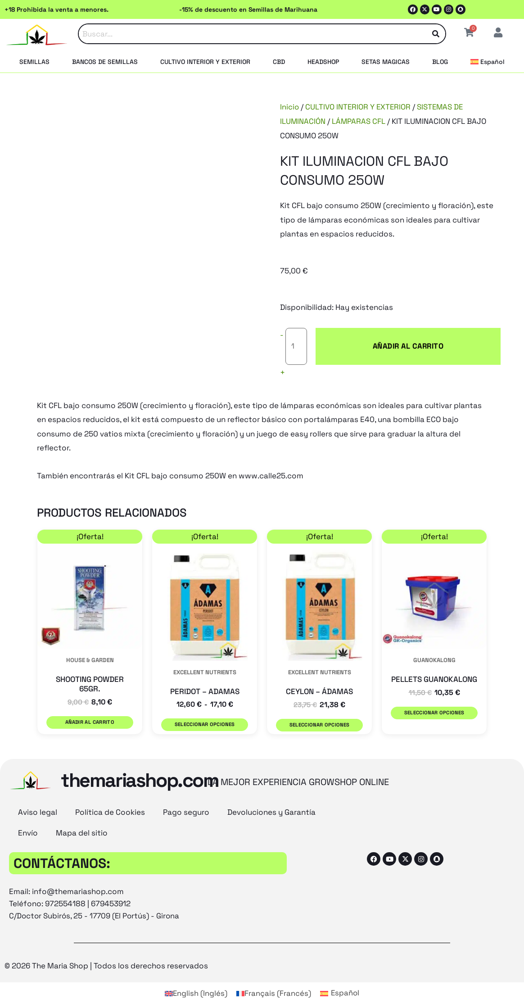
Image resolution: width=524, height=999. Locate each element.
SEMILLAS (34, 62)
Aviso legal (37, 794)
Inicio (289, 107)
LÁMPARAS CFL (359, 121)
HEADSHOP (323, 62)
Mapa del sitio (82, 815)
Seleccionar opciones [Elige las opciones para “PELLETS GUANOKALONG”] (434, 698)
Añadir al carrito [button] (90, 708)
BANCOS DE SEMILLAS (105, 62)
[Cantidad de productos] (296, 339)
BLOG (440, 62)
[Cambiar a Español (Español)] (340, 974)
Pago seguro (186, 794)
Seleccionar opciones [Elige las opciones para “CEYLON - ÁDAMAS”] (319, 710)
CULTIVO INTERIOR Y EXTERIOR (205, 62)
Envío (28, 815)
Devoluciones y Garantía (271, 794)
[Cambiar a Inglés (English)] (195, 974)
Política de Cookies (110, 794)
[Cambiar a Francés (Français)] (273, 974)
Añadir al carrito (374, 339)
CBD (279, 62)
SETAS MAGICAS (385, 62)
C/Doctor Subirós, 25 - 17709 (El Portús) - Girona (96, 898)
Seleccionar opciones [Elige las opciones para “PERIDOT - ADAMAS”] (204, 710)
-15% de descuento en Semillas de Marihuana (248, 9)
